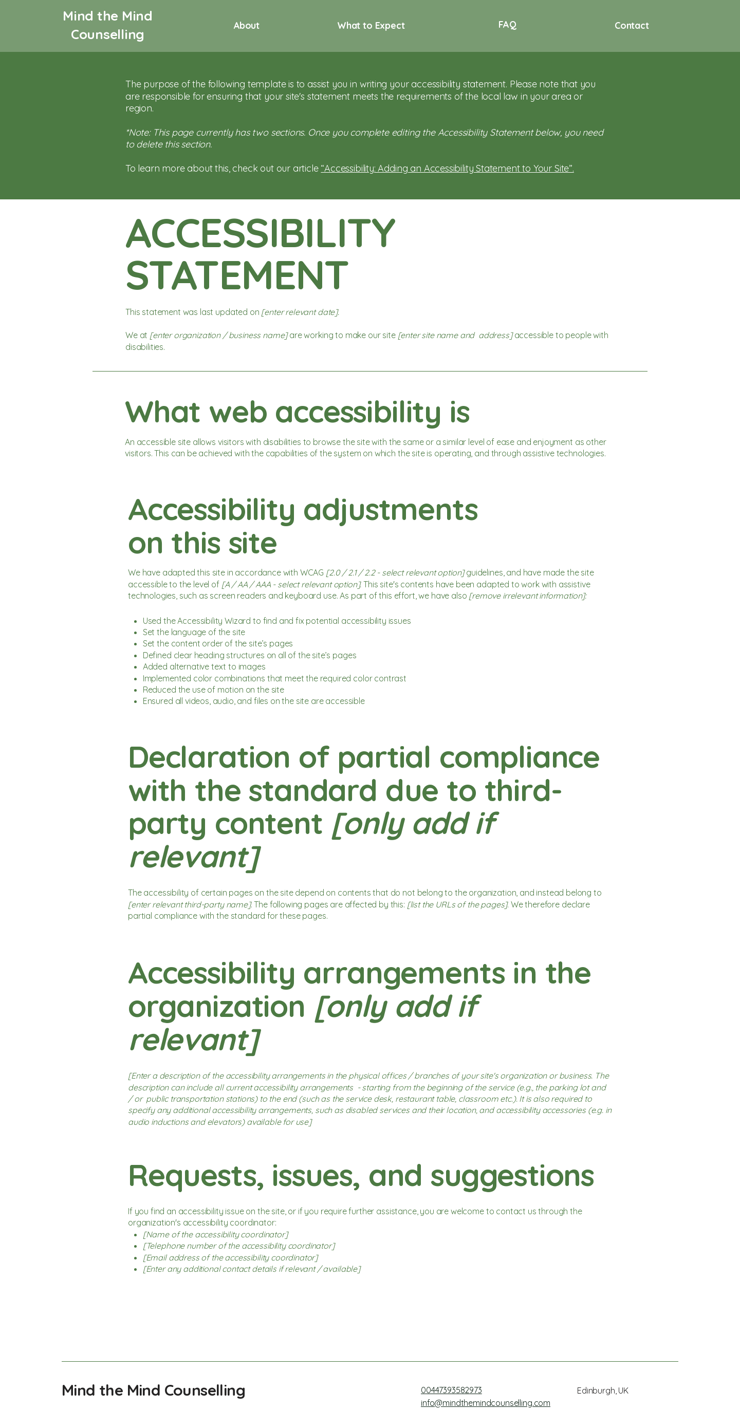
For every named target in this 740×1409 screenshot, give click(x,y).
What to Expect (370, 25)
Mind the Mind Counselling (153, 1390)
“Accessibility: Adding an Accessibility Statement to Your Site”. (447, 168)
